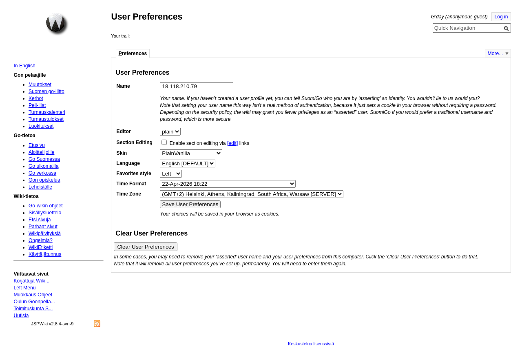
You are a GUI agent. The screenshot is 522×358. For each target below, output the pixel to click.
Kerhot (36, 98)
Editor (124, 131)
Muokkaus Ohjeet (32, 295)
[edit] (232, 143)
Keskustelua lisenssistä (311, 343)
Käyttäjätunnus (45, 254)
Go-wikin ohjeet (46, 206)
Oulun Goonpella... (34, 302)
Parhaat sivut (43, 226)
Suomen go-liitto (46, 91)
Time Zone (129, 194)
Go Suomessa (44, 159)
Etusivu (37, 145)
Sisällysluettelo (45, 213)
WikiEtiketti (41, 247)
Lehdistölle (40, 187)
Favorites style (134, 173)
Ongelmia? (41, 240)
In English (24, 66)
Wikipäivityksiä (45, 233)
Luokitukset (41, 126)
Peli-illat (37, 105)
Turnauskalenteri (47, 112)
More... (495, 53)
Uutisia (21, 315)
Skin (122, 153)
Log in (501, 17)
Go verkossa (42, 173)
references (133, 53)
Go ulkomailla (44, 166)
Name (123, 86)
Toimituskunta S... (33, 308)
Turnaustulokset (46, 119)
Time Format (131, 184)
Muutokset (40, 84)
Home (57, 24)
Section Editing (135, 142)
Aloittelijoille (42, 152)
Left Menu (24, 288)
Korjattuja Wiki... (31, 281)
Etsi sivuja (40, 219)
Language (128, 163)
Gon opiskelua (44, 180)
